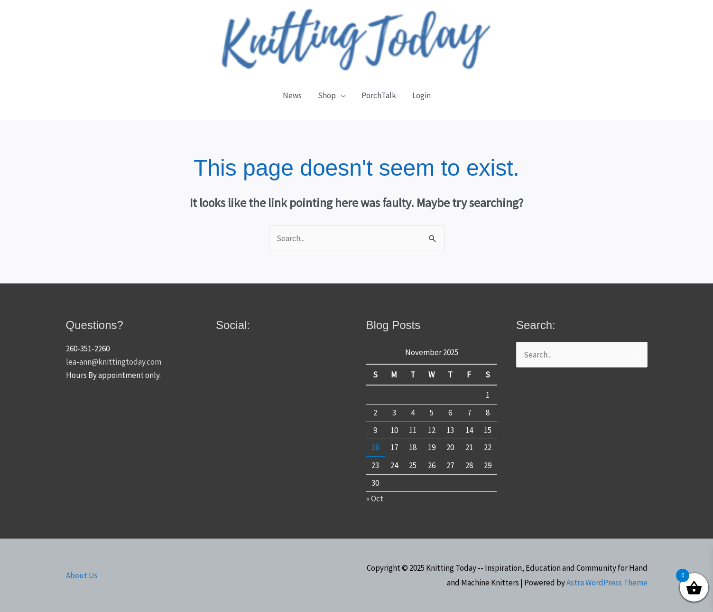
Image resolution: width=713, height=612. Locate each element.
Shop (327, 95)
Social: (233, 325)
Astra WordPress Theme (607, 582)
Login (421, 95)
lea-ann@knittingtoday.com (113, 362)
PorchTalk (378, 95)
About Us (82, 575)
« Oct (374, 498)
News (292, 95)
